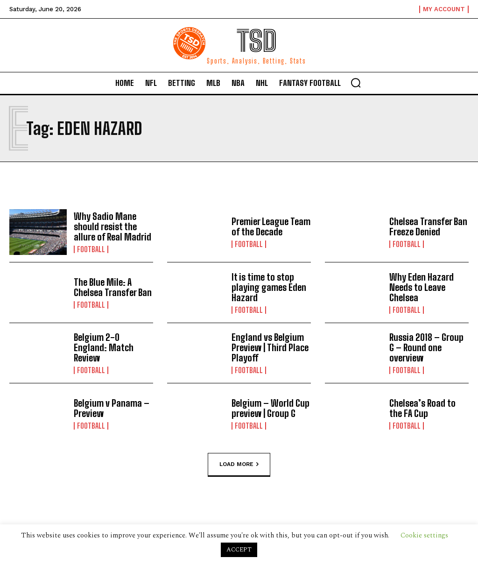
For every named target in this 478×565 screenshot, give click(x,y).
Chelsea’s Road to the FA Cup (422, 408)
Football (91, 249)
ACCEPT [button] (239, 549)
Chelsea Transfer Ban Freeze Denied (428, 226)
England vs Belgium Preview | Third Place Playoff (270, 347)
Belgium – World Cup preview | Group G (270, 408)
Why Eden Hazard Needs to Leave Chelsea (421, 287)
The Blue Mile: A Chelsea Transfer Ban (113, 287)
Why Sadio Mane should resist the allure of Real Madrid (112, 226)
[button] (355, 82)
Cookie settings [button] (424, 535)
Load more (239, 464)
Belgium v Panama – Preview (111, 408)
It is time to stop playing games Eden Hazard (269, 287)
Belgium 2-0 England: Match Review (104, 347)
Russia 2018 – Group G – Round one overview (426, 347)
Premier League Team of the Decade (271, 226)
